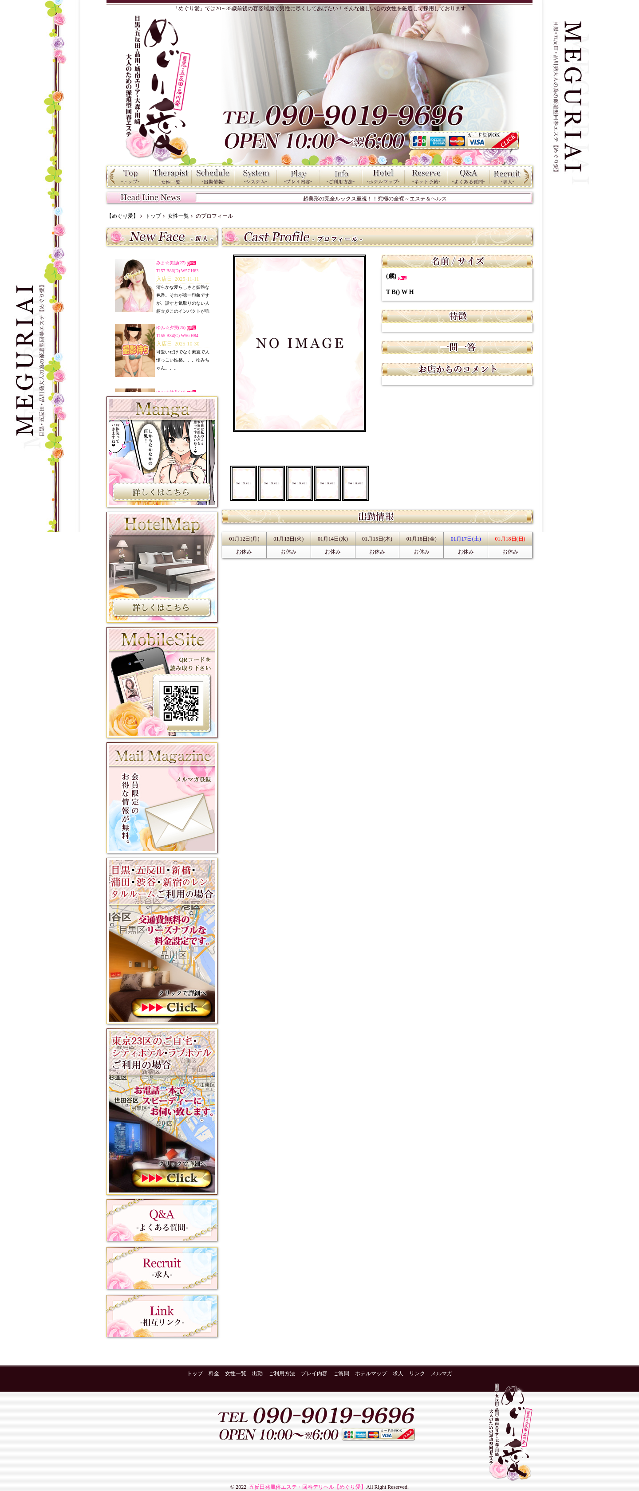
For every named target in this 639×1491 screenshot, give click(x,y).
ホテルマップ (383, 176)
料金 (255, 176)
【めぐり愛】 (122, 216)
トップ (127, 176)
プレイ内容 (298, 176)
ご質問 (468, 176)
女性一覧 (170, 176)
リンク (417, 1373)
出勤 (213, 176)
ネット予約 (426, 176)
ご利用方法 (341, 176)
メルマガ (441, 1373)
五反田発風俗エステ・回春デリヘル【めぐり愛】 (307, 1487)
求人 (511, 176)
